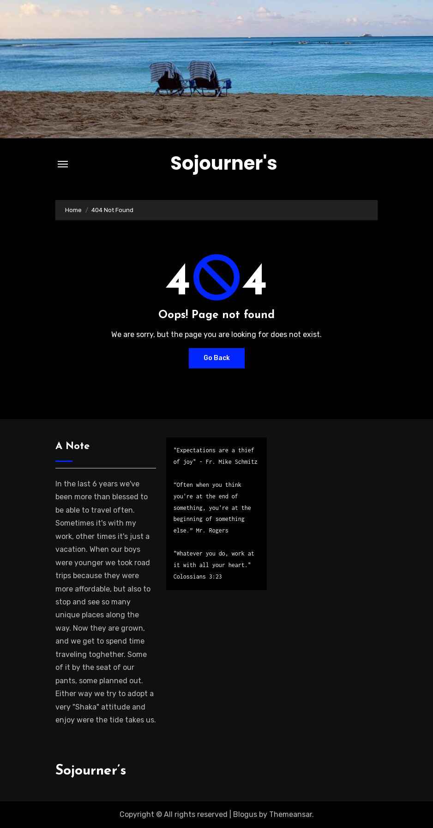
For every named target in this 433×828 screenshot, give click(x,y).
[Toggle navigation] (62, 164)
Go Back (217, 358)
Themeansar (290, 814)
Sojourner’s (90, 771)
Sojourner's (223, 163)
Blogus (245, 814)
